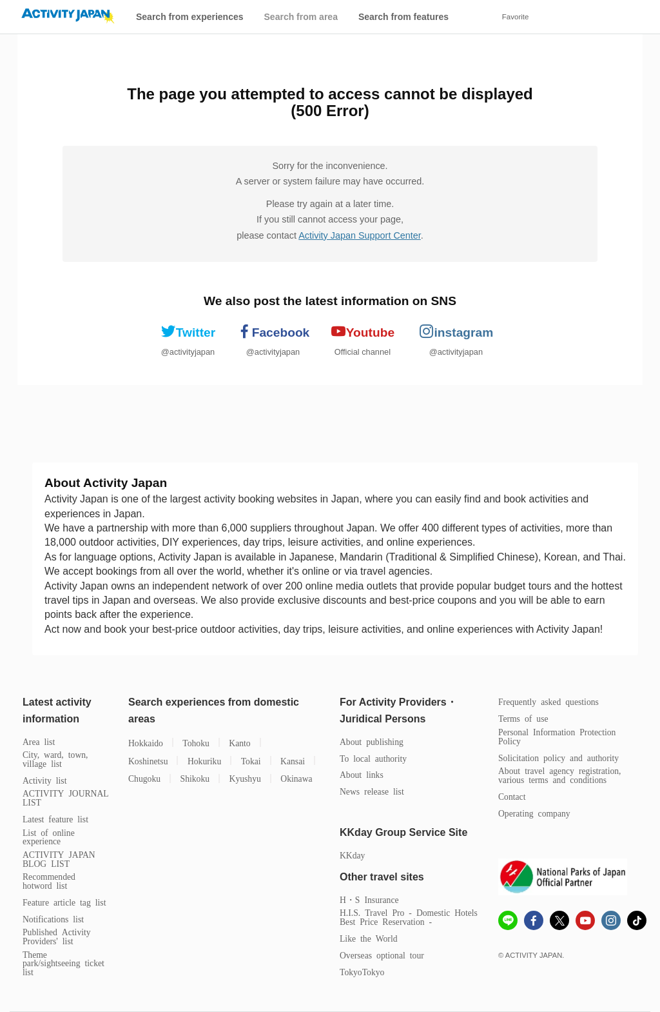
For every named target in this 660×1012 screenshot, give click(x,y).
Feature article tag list (64, 902)
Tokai (251, 761)
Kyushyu (245, 778)
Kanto (239, 743)
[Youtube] (585, 922)
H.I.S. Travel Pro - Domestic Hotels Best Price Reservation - (409, 917)
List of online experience (49, 837)
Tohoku (195, 743)
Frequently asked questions (548, 701)
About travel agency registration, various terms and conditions (559, 775)
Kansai (292, 761)
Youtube (362, 331)
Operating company (534, 813)
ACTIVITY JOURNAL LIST (66, 797)
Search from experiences (190, 17)
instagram (456, 331)
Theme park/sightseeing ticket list (63, 963)
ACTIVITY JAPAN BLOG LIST (59, 859)
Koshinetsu (148, 761)
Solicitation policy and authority (558, 757)
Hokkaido (145, 743)
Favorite (515, 17)
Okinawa (296, 778)
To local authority (373, 758)
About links (361, 774)
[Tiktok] (636, 920)
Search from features (403, 17)
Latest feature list (55, 819)
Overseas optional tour (382, 955)
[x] (559, 920)
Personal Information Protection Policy (557, 736)
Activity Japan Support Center (359, 235)
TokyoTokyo (362, 971)
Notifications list (53, 919)
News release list (372, 791)
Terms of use (523, 718)
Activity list (44, 780)
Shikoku (195, 778)
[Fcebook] (533, 922)
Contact (511, 796)
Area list (39, 741)
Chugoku (144, 778)
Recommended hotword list (49, 880)
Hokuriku (204, 761)
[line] (508, 922)
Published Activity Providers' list (57, 936)
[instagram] (611, 922)
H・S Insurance (369, 899)
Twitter (187, 331)
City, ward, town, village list (55, 759)
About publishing (371, 741)
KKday (352, 855)
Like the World (369, 938)
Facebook (273, 331)
